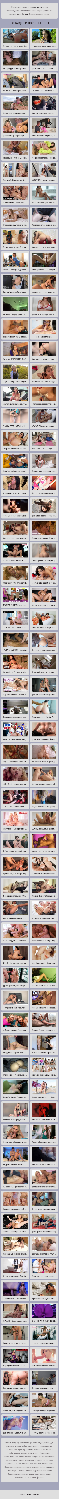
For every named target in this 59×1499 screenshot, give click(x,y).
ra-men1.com (33, 1494)
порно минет (36, 7)
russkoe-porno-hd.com (18, 14)
